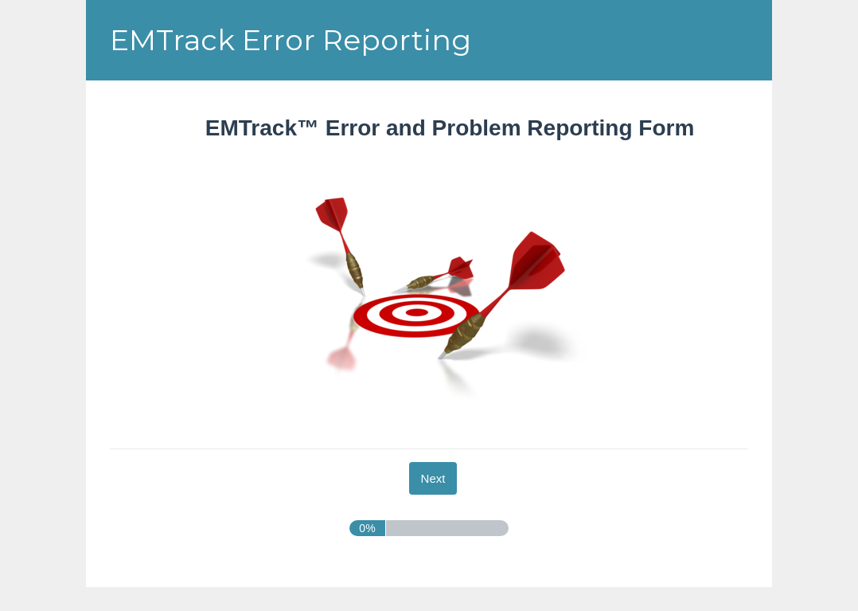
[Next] (433, 478)
